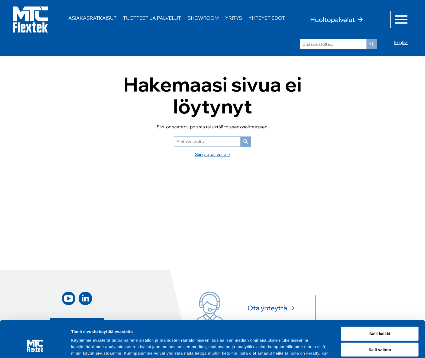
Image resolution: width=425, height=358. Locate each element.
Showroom (203, 18)
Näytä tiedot (290, 347)
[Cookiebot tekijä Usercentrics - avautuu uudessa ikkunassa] (35, 347)
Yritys (233, 18)
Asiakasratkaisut (92, 18)
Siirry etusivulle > (212, 154)
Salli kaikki (379, 304)
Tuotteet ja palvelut (152, 18)
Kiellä (379, 336)
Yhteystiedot (267, 18)
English (401, 42)
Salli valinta (380, 320)
